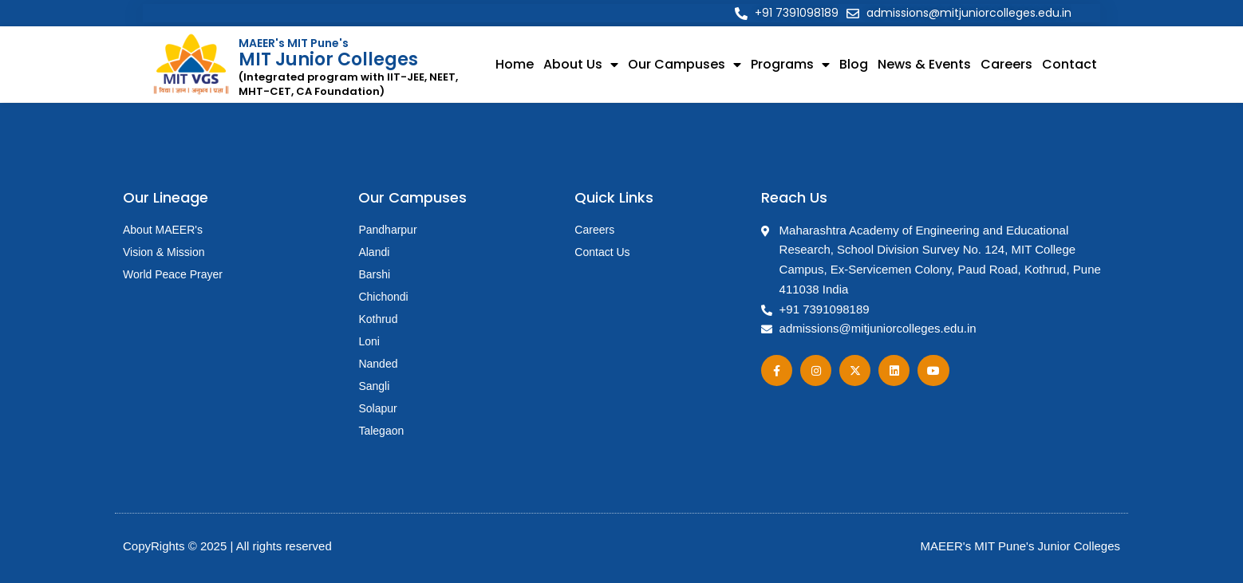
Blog (853, 64)
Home (514, 64)
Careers (1006, 64)
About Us (580, 64)
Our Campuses (684, 64)
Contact (1069, 64)
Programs (790, 64)
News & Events (924, 64)
